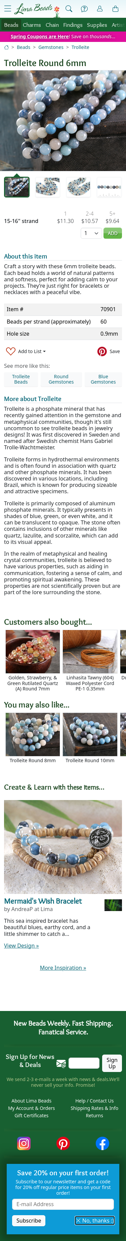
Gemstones (51, 47)
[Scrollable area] (65, 661)
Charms (32, 24)
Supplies (97, 24)
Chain (52, 24)
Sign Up (112, 1063)
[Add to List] (26, 351)
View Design (21, 945)
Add (113, 233)
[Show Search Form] (69, 9)
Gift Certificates (31, 1115)
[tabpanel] (63, 120)
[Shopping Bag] (115, 9)
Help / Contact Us (94, 1100)
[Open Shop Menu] (7, 8)
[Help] (84, 9)
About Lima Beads (31, 1100)
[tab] (17, 187)
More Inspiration (63, 967)
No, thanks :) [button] (95, 1220)
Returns (94, 1115)
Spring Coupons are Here (40, 36)
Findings (73, 24)
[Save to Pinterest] (108, 351)
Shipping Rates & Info (94, 1108)
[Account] (99, 8)
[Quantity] (91, 233)
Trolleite (80, 47)
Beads (11, 24)
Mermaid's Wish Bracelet (43, 901)
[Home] (6, 47)
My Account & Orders (31, 1108)
